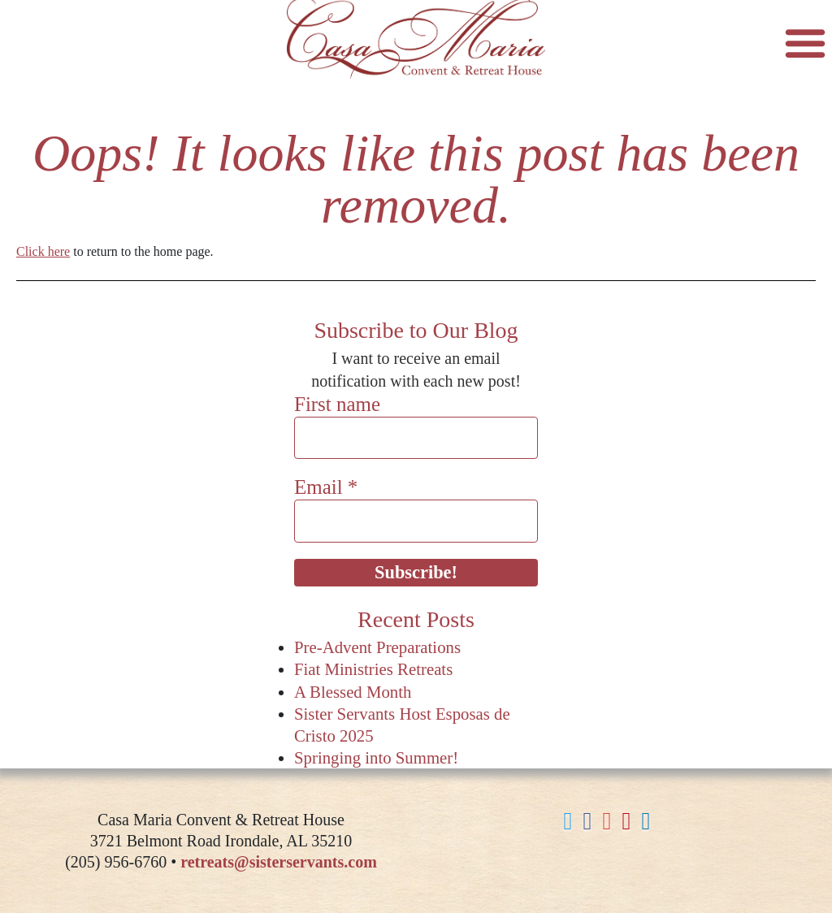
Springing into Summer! (376, 757)
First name (337, 404)
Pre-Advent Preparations (377, 647)
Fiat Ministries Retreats (373, 669)
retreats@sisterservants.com (278, 862)
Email (326, 487)
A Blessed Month (352, 691)
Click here (43, 251)
